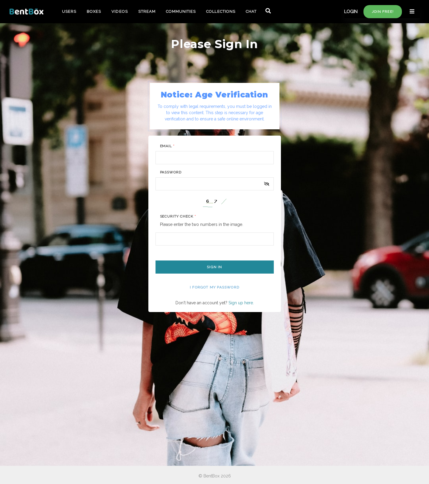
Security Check (178, 216)
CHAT (251, 11)
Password (171, 172)
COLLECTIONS (220, 11)
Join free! (383, 12)
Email (167, 146)
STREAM (147, 11)
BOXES (94, 11)
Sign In (214, 267)
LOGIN (351, 11)
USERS (69, 11)
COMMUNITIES (181, 11)
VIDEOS (119, 11)
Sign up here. (241, 302)
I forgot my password (214, 287)
